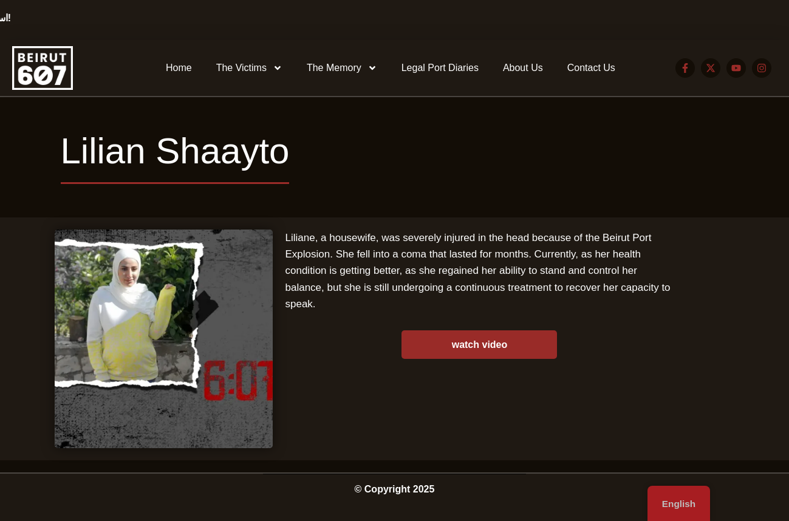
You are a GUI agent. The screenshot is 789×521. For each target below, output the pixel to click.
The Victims (249, 68)
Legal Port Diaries (440, 68)
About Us (523, 68)
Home (179, 68)
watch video (480, 344)
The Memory (342, 68)
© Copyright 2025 (395, 489)
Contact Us (591, 68)
